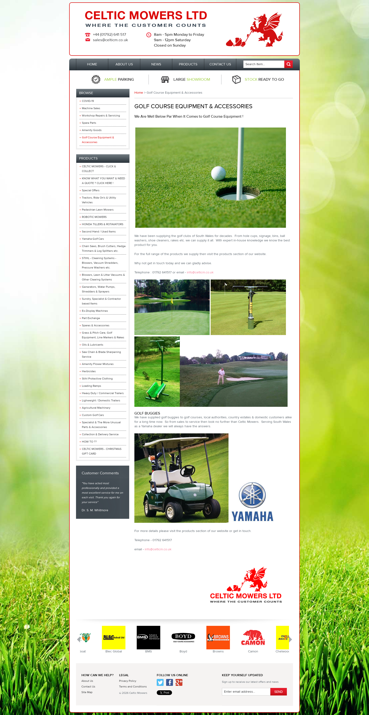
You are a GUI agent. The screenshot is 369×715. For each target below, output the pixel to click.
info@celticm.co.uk (200, 272)
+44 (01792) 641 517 (109, 34)
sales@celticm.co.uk (110, 40)
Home (138, 93)
